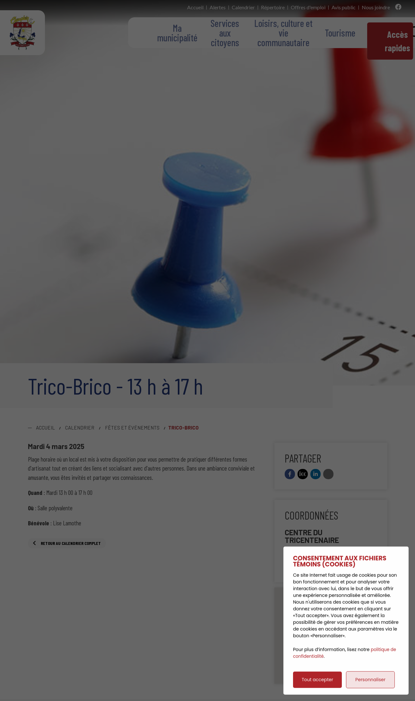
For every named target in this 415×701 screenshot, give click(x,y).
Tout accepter (317, 685)
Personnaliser (370, 685)
